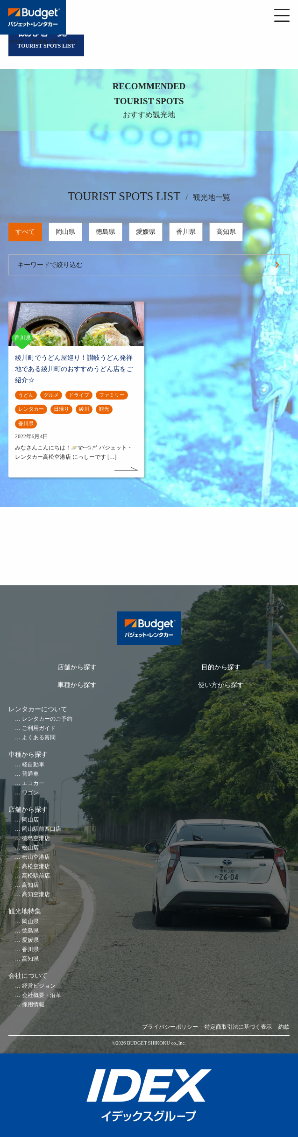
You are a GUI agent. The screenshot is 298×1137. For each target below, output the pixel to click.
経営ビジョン (39, 986)
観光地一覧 (45, 41)
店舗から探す (77, 667)
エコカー (33, 783)
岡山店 (30, 820)
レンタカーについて (37, 709)
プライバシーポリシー (170, 1027)
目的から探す (221, 667)
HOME (15, 41)
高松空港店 (36, 866)
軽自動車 (33, 765)
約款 (284, 1027)
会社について (28, 975)
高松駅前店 (36, 876)
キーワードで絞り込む (50, 264)
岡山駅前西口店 (41, 829)
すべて (25, 231)
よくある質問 (39, 738)
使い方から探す (221, 684)
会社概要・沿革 (41, 995)
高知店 (30, 885)
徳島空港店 (36, 838)
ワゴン (30, 793)
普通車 (30, 774)
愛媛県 (146, 231)
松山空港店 (36, 857)
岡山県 (65, 231)
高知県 (226, 231)
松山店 (30, 848)
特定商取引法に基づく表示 (238, 1027)
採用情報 (33, 1005)
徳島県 (105, 231)
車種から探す (77, 684)
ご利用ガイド (39, 728)
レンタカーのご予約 (47, 719)
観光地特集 (24, 911)
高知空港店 (36, 894)
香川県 (186, 231)
